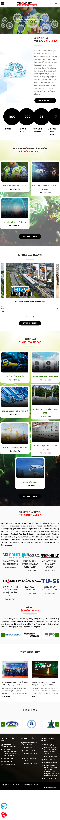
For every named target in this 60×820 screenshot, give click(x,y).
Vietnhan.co (55, 788)
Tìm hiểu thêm (45, 100)
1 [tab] (26, 316)
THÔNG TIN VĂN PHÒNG (47, 740)
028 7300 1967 (8, 758)
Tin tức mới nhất (30, 652)
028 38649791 (8, 761)
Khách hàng (30, 710)
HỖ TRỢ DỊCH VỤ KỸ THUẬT (30, 759)
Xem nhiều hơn (30, 323)
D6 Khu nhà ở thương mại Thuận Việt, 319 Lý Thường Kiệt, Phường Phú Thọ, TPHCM (10, 752)
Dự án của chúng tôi (30, 255)
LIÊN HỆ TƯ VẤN (27, 739)
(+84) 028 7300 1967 (50, 756)
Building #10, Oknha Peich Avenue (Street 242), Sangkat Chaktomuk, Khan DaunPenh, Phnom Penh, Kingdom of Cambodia (51, 770)
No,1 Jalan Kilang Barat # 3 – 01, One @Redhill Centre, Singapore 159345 (51, 750)
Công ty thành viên (30, 513)
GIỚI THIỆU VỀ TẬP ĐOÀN (45, 40)
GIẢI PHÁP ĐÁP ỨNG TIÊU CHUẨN (30, 150)
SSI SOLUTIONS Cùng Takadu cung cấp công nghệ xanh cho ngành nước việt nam (44, 683)
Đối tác (30, 609)
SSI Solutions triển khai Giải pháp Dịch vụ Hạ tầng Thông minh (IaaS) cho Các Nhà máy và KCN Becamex (15, 683)
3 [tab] (33, 316)
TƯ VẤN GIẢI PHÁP (29, 750)
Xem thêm (6, 697)
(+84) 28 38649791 (50, 759)
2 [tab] (30, 316)
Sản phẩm (30, 340)
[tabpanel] (30, 288)
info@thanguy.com (9, 764)
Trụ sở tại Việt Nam (7, 740)
